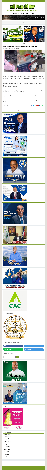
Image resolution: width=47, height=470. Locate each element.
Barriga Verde (7, 434)
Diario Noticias (7, 441)
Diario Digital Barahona (9, 438)
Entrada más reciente (9, 110)
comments (18, 48)
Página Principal (18, 110)
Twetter (28, 346)
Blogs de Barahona (8, 453)
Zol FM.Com (6, 446)
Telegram (28, 349)
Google (5, 444)
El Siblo (5, 439)
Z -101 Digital (7, 449)
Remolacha (6, 451)
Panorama (6, 454)
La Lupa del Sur (7, 436)
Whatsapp (7, 349)
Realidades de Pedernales (10, 458)
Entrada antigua (40, 110)
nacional (24, 43)
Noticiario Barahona (8, 443)
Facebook (7, 346)
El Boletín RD (7, 448)
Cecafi (5, 456)
